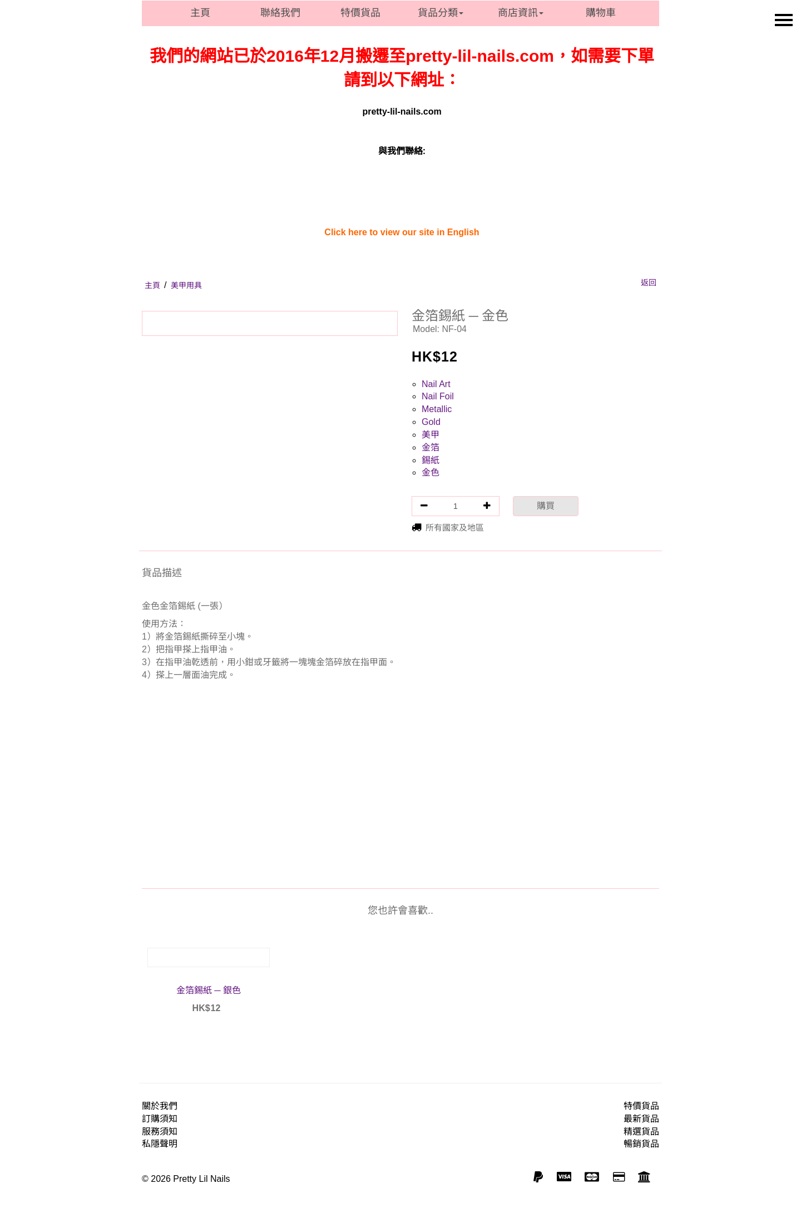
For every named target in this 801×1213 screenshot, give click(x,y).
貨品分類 (440, 12)
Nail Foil (438, 396)
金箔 (430, 447)
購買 (546, 506)
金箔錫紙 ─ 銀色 (208, 990)
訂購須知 (159, 1118)
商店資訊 (520, 12)
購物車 (601, 12)
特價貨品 (360, 12)
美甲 (430, 434)
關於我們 (159, 1106)
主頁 (200, 12)
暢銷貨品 (641, 1143)
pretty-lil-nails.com (401, 111)
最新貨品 (641, 1118)
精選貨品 (641, 1131)
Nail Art (436, 384)
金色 (430, 472)
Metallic (437, 409)
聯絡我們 (280, 12)
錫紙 (430, 460)
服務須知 (159, 1131)
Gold (431, 422)
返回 (648, 282)
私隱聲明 (159, 1143)
